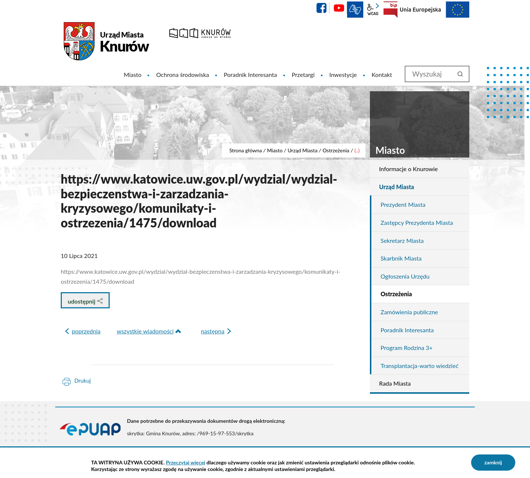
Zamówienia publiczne (409, 311)
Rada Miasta (395, 383)
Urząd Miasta (302, 150)
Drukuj (82, 380)
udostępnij (85, 301)
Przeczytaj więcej (185, 462)
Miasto (274, 150)
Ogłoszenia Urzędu (405, 276)
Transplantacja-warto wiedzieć (420, 365)
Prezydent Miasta (403, 204)
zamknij (493, 462)
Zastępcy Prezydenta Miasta (417, 222)
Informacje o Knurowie (408, 168)
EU (434, 9)
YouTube (339, 8)
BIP (390, 9)
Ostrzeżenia (335, 150)
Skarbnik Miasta (401, 258)
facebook (321, 8)
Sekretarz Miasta (402, 240)
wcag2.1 (373, 9)
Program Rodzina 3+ (406, 347)
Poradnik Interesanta (407, 329)
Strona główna (245, 150)
